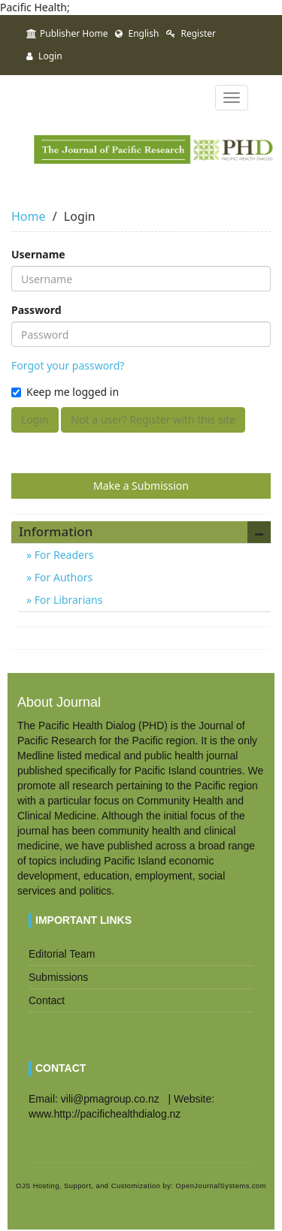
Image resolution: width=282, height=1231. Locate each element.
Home (28, 216)
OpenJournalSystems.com (221, 1186)
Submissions (58, 977)
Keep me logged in (65, 392)
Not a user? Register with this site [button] (153, 419)
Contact (47, 1000)
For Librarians (67, 600)
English (137, 33)
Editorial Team (62, 954)
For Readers (62, 555)
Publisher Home (67, 33)
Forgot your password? (67, 365)
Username (38, 254)
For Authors (62, 577)
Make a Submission (141, 485)
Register (191, 33)
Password (36, 310)
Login (44, 56)
